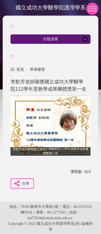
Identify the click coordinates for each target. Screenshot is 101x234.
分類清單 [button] (50, 39)
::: (12, 26)
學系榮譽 (37, 69)
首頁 (20, 69)
